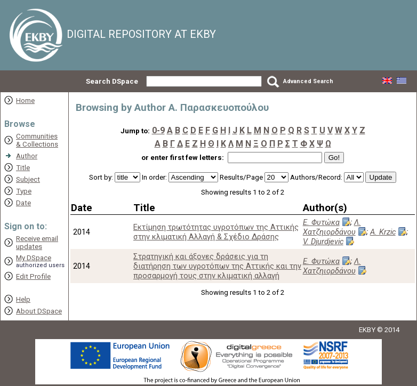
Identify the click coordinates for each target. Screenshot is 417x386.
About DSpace (39, 311)
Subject (28, 179)
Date (23, 203)
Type (23, 191)
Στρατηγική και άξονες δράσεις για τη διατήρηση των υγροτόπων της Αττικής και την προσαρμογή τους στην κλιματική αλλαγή (217, 266)
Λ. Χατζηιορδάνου (332, 227)
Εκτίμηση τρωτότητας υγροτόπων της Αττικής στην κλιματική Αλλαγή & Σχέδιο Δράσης (216, 232)
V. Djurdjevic (323, 241)
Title (23, 168)
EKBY (367, 330)
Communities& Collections (37, 140)
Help (23, 299)
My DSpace (33, 258)
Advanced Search (308, 81)
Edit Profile (33, 276)
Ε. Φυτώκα (321, 222)
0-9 (158, 130)
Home (25, 100)
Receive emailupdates (37, 243)
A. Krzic (383, 232)
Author (26, 156)
